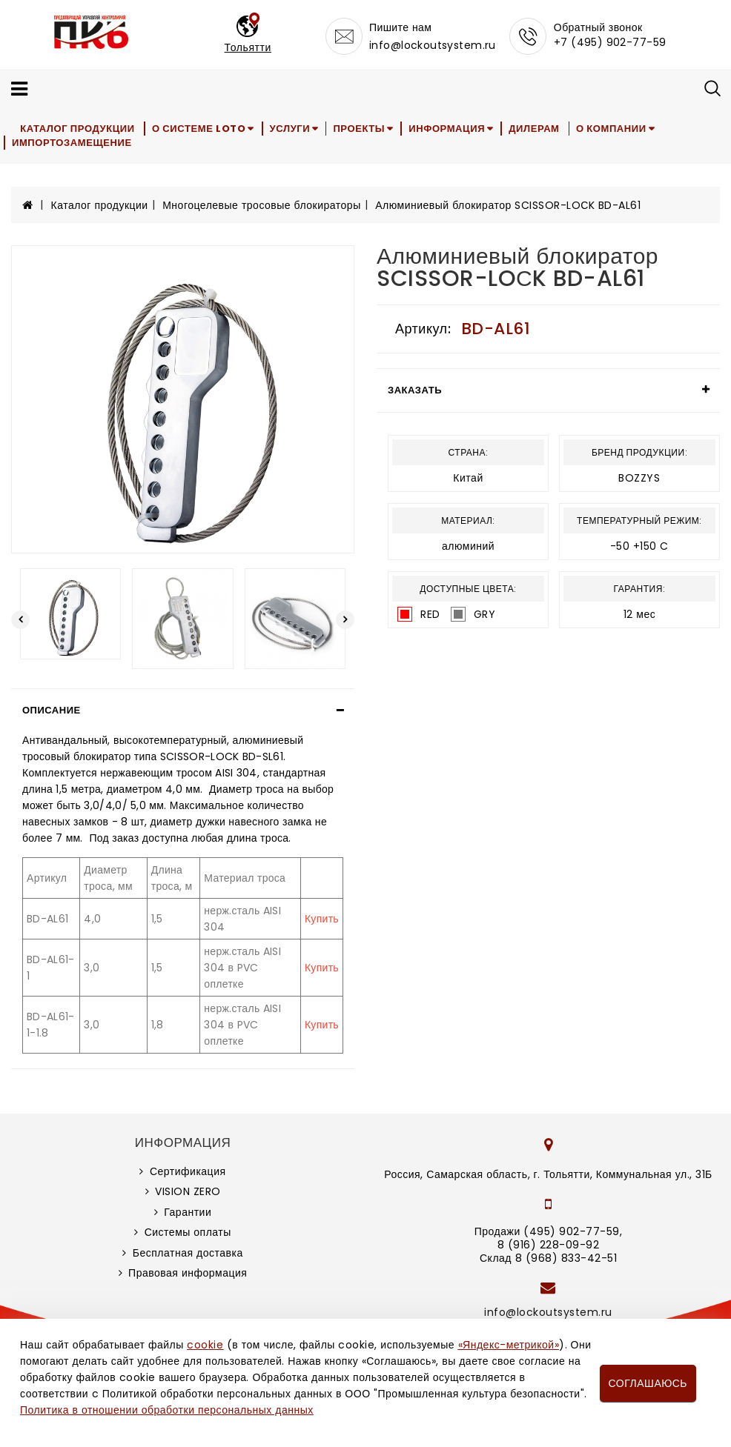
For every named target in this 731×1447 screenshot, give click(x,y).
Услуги (296, 129)
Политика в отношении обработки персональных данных (167, 1410)
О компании (628, 129)
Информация (459, 129)
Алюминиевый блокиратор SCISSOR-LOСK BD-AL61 (508, 205)
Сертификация (188, 1171)
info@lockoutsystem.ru (432, 45)
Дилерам (548, 129)
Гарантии (187, 1212)
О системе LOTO (202, 129)
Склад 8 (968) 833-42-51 (548, 1258)
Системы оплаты (188, 1232)
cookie (205, 1344)
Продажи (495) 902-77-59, (548, 1231)
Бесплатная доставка (188, 1253)
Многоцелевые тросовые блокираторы (261, 205)
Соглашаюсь (648, 1383)
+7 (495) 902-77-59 (610, 42)
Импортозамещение (73, 143)
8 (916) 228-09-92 (548, 1244)
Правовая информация (187, 1273)
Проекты (369, 129)
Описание (51, 710)
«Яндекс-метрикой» (508, 1344)
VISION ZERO (188, 1191)
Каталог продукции (79, 129)
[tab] (182, 710)
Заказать (415, 390)
